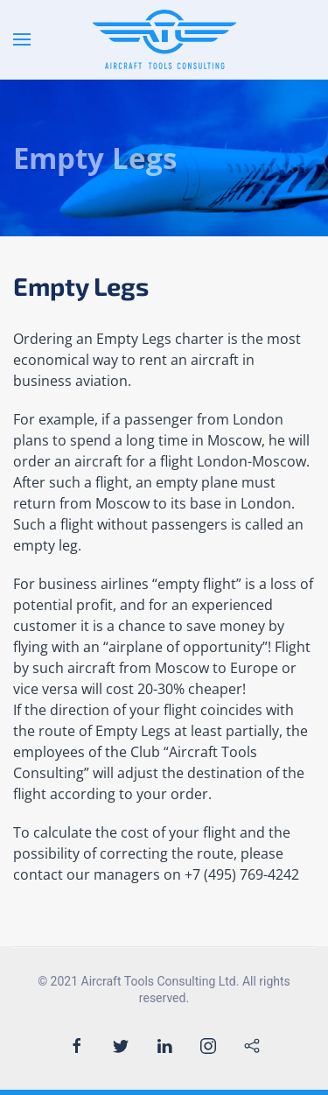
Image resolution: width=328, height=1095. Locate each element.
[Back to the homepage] (164, 39)
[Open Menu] (22, 39)
